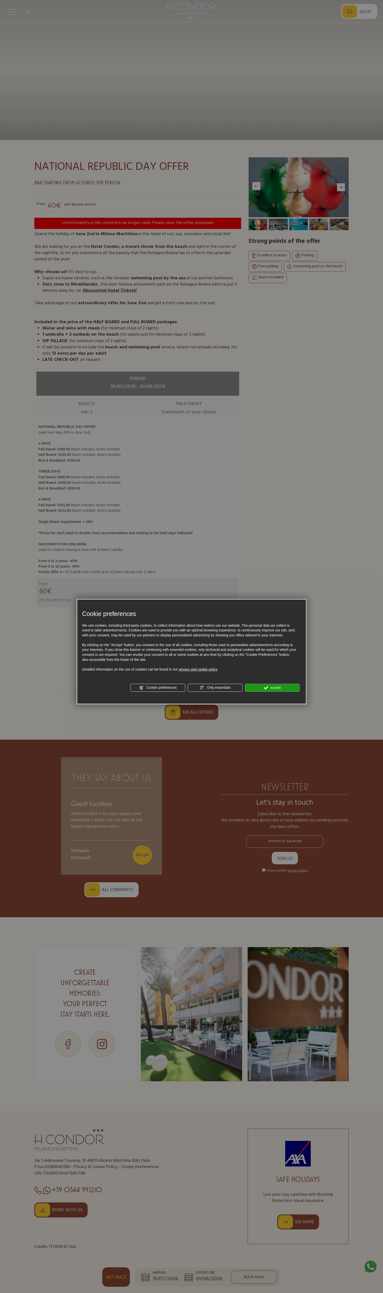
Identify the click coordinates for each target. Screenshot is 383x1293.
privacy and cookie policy (198, 669)
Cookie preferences (158, 688)
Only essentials (215, 688)
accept (272, 688)
